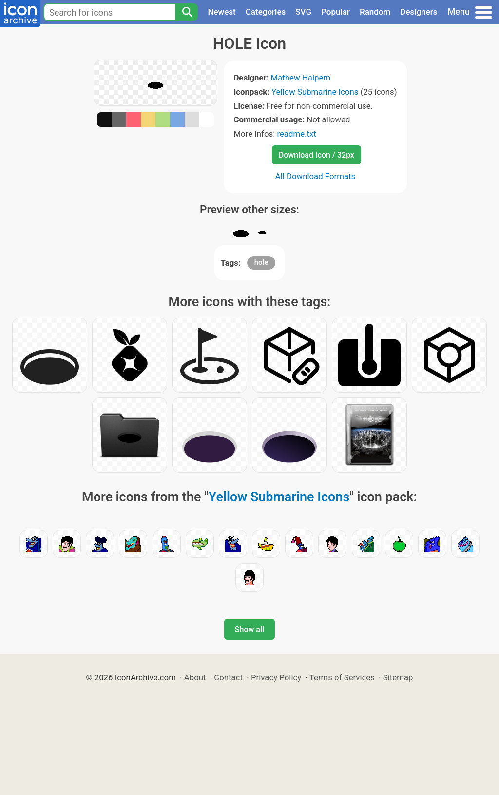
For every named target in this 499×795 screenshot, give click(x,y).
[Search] (186, 12)
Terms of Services (342, 677)
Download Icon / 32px (316, 154)
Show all (249, 629)
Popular (335, 12)
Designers (418, 12)
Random (375, 12)
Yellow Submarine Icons (314, 92)
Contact (228, 677)
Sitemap (398, 677)
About (195, 677)
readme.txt (296, 134)
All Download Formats (315, 176)
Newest (221, 12)
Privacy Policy (276, 677)
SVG (303, 12)
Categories (266, 12)
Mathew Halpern (301, 77)
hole (261, 262)
